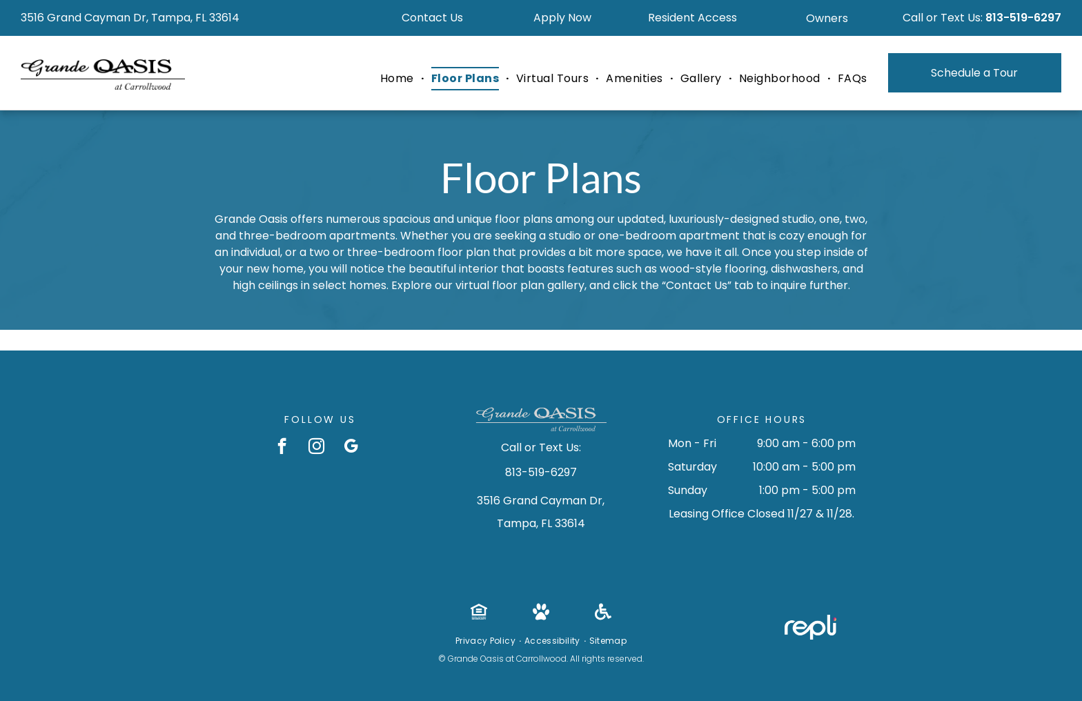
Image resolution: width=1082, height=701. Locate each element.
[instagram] (316, 448)
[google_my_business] (351, 448)
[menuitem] (398, 78)
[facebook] (282, 448)
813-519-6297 (1023, 18)
